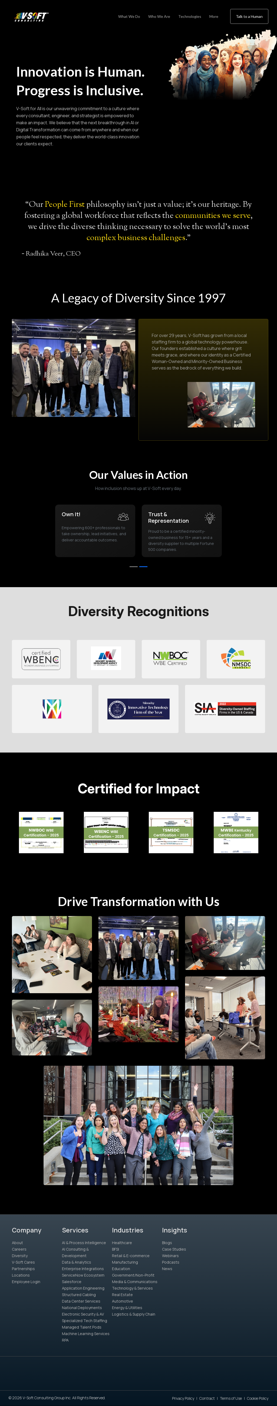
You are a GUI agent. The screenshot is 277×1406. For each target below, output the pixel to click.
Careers (19, 1249)
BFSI (115, 1249)
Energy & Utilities (127, 1307)
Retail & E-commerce (131, 1255)
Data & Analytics (76, 1262)
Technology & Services (132, 1288)
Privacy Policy (183, 1398)
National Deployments (82, 1307)
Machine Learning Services (86, 1333)
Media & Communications (134, 1281)
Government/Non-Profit (133, 1275)
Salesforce (71, 1281)
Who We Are (159, 16)
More (213, 16)
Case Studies (174, 1249)
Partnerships (23, 1268)
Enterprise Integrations (83, 1268)
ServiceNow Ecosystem (83, 1275)
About (17, 1242)
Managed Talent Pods (81, 1327)
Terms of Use (231, 1398)
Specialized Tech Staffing (84, 1320)
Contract (207, 1398)
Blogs (167, 1242)
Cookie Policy (257, 1398)
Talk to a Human (249, 16)
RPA (65, 1340)
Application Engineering (83, 1288)
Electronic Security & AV (83, 1314)
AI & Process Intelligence (84, 1242)
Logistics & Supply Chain (133, 1314)
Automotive (122, 1301)
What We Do (129, 16)
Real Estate (122, 1294)
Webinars (170, 1255)
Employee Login (26, 1281)
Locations (21, 1275)
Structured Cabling (79, 1294)
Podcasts (170, 1262)
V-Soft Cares (23, 1262)
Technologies (189, 16)
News (167, 1268)
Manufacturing (125, 1262)
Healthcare (122, 1242)
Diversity (20, 1255)
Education (121, 1268)
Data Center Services (81, 1301)
